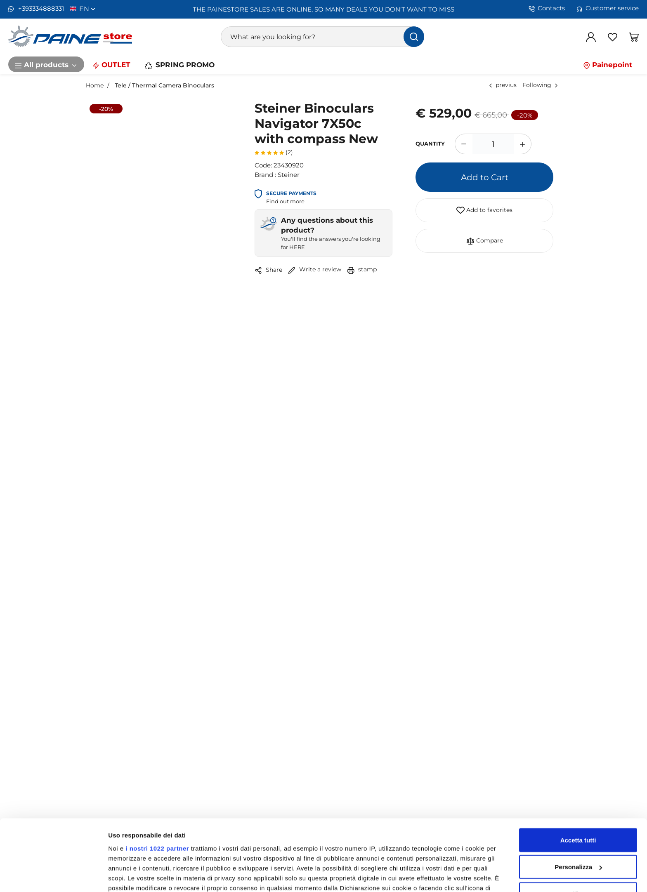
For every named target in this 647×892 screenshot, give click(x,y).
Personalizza (578, 803)
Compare (484, 241)
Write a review (314, 269)
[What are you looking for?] (323, 36)
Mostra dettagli (130, 875)
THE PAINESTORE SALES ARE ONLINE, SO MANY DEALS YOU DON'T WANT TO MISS (323, 9)
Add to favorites (484, 210)
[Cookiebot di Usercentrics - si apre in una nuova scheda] (53, 876)
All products (46, 64)
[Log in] (591, 36)
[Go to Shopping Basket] (634, 36)
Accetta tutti (578, 776)
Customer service (607, 8)
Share (268, 270)
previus (506, 84)
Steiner (289, 174)
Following (536, 84)
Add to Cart (484, 177)
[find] (414, 36)
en (87, 9)
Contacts (547, 8)
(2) (274, 151)
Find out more (285, 201)
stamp (362, 269)
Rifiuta (578, 830)
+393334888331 (36, 8)
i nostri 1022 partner (157, 784)
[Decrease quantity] (463, 144)
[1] (493, 144)
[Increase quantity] (522, 144)
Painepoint (607, 64)
